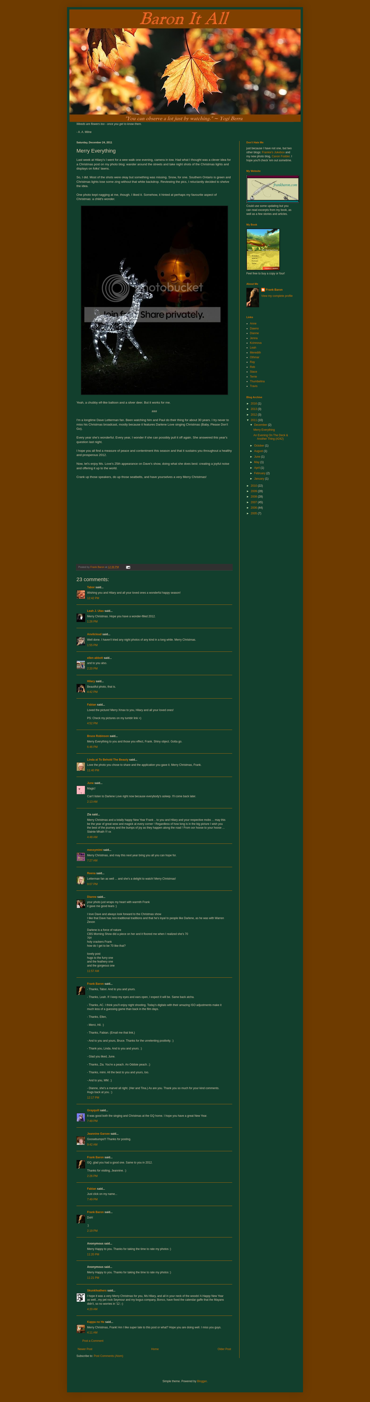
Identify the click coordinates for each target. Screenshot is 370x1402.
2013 (254, 409)
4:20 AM (92, 1309)
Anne (253, 323)
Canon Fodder (281, 156)
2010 (254, 485)
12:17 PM (93, 1097)
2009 (254, 491)
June (90, 783)
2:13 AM (92, 801)
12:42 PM (93, 598)
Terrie (253, 376)
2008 (254, 496)
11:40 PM (93, 770)
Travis (253, 386)
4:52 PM (92, 723)
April (257, 467)
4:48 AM (92, 837)
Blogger (202, 1381)
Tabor (91, 587)
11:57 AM (93, 971)
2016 (254, 403)
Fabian (91, 704)
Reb (252, 367)
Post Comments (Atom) (108, 1356)
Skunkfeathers (97, 1290)
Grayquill (93, 1110)
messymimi (94, 850)
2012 (254, 414)
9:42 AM (92, 1144)
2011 (254, 420)
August (259, 451)
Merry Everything (264, 429)
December (261, 424)
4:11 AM (92, 1332)
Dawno (254, 328)
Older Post (224, 1349)
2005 (254, 513)
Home (155, 1349)
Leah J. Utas (95, 611)
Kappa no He (95, 1322)
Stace (253, 371)
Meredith (255, 352)
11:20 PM (93, 1254)
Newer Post (85, 1349)
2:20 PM (92, 668)
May (257, 462)
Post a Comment (92, 1340)
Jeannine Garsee (98, 1133)
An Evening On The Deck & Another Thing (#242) (270, 437)
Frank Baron (95, 983)
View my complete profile (277, 296)
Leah (253, 347)
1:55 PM (92, 645)
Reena (91, 873)
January (259, 478)
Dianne (92, 897)
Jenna (254, 338)
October (259, 445)
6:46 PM (92, 747)
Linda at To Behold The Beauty (107, 759)
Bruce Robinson (98, 736)
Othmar (254, 357)
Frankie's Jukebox (273, 152)
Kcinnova (255, 343)
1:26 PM (92, 621)
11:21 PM (93, 1277)
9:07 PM (92, 884)
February (260, 473)
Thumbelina (257, 381)
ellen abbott (95, 658)
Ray (252, 362)
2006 (254, 507)
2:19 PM (92, 1230)
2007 (254, 502)
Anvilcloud (94, 634)
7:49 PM (92, 1121)
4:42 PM (92, 692)
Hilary (91, 681)
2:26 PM (92, 1176)
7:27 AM (92, 860)
